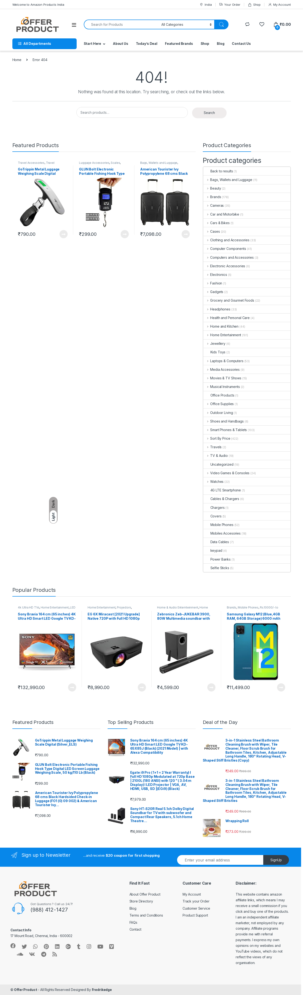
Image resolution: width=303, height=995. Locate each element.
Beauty (212, 188)
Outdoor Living (218, 413)
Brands (212, 197)
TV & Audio (215, 456)
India (205, 5)
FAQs (133, 922)
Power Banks (217, 559)
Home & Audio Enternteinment (177, 607)
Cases (211, 231)
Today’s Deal (146, 43)
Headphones (216, 309)
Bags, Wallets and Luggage (159, 163)
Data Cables (216, 542)
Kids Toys (214, 352)
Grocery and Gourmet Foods (228, 300)
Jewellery (214, 343)
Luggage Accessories (94, 163)
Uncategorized (218, 464)
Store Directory (141, 901)
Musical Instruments (221, 387)
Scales (115, 163)
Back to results (218, 171)
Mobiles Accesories (222, 533)
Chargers (214, 507)
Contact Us (241, 43)
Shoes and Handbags (223, 421)
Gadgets (213, 292)
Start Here (92, 43)
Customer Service (196, 908)
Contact (135, 929)
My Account (279, 5)
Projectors (124, 607)
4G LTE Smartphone (222, 490)
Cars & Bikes (216, 223)
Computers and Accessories (228, 257)
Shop (254, 5)
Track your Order (196, 901)
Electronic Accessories (224, 266)
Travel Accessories (31, 163)
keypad (212, 550)
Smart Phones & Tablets (225, 430)
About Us (120, 43)
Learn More (64, 234)
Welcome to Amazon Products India (38, 4)
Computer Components (224, 249)
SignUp (276, 860)
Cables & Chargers (221, 499)
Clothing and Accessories (226, 240)
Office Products (218, 395)
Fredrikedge (102, 990)
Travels (212, 447)
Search (209, 113)
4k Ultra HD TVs (28, 607)
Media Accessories (221, 369)
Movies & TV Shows (222, 378)
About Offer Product (144, 894)
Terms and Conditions (146, 915)
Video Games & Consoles (226, 473)
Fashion (212, 283)
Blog (220, 43)
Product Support (195, 915)
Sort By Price (216, 438)
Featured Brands (179, 43)
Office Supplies (218, 404)
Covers (212, 516)
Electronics (215, 275)
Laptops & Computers (223, 361)
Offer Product (25, 990)
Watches (213, 481)
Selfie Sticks (216, 568)
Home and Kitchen (221, 326)
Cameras (213, 205)
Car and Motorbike (221, 214)
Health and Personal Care (226, 318)
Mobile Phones (218, 525)
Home (16, 60)
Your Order (229, 5)
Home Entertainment (222, 335)
